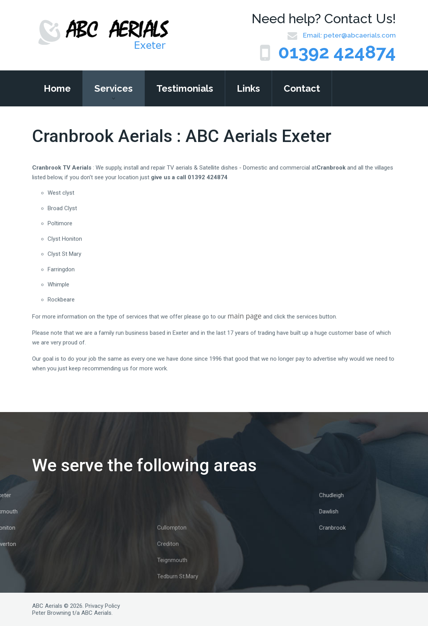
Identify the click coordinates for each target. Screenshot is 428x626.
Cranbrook (361, 527)
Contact (302, 88)
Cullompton (172, 548)
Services (113, 88)
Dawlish (357, 511)
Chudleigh (360, 495)
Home (57, 88)
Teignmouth (172, 580)
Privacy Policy (102, 605)
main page (245, 323)
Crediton (168, 564)
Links (248, 88)
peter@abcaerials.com (360, 35)
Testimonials (184, 88)
